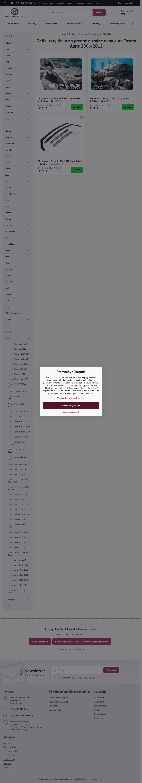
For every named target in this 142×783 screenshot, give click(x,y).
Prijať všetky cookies (71, 405)
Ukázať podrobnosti (71, 412)
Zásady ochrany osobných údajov (71, 398)
